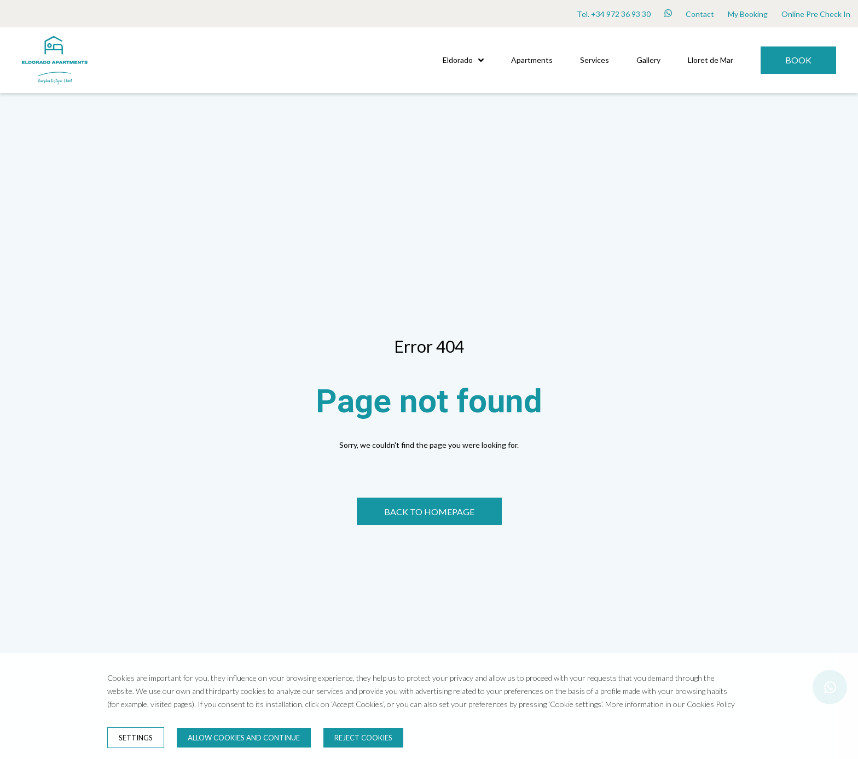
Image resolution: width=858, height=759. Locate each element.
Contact (700, 14)
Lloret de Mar (710, 60)
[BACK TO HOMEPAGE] (429, 511)
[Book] (798, 60)
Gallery (648, 60)
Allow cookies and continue (244, 737)
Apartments (532, 60)
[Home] (55, 90)
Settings (136, 737)
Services (594, 60)
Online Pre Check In (815, 14)
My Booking (748, 14)
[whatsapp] (668, 14)
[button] (481, 60)
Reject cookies (363, 737)
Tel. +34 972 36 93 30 (614, 14)
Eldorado (463, 60)
